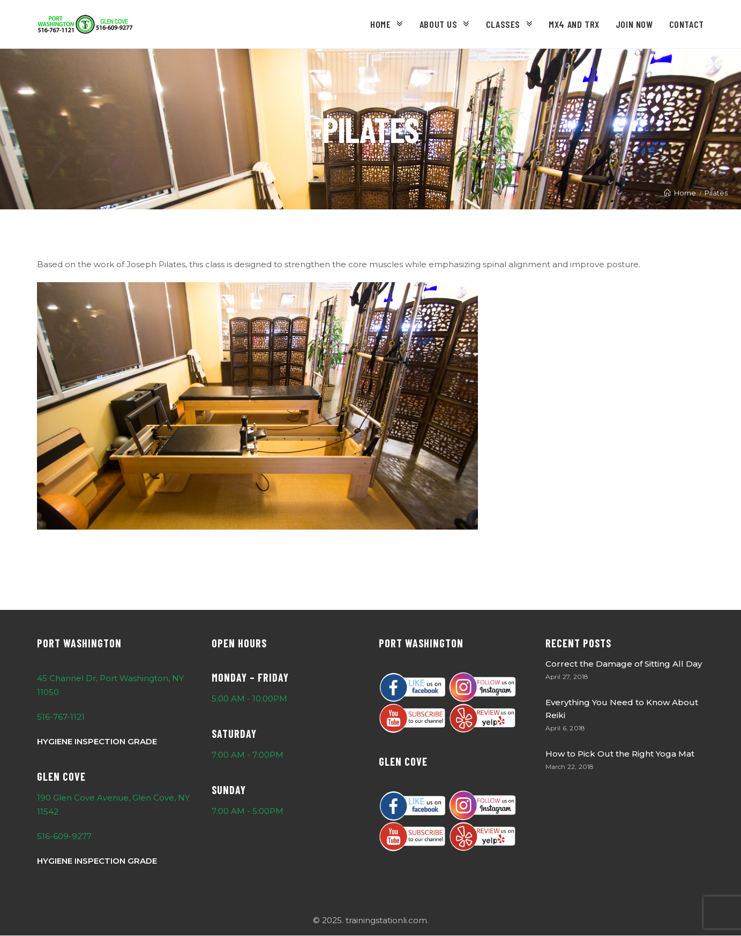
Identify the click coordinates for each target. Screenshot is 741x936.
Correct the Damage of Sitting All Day (623, 664)
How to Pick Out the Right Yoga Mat (619, 754)
